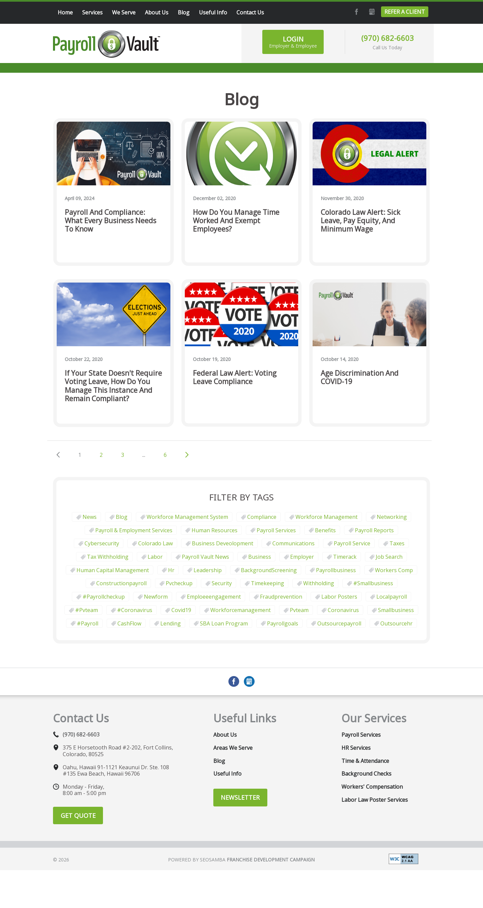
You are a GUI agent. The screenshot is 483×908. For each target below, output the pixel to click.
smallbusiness (396, 610)
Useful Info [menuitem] (213, 12)
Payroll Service (352, 543)
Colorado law (155, 543)
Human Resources (214, 530)
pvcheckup (179, 583)
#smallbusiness (373, 583)
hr (171, 570)
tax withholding (107, 556)
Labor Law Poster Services (374, 799)
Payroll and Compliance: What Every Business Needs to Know (110, 221)
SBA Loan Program (224, 623)
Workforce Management (327, 517)
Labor (155, 556)
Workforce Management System (187, 517)
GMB (371, 11)
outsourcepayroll (339, 623)
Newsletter (240, 797)
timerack (345, 556)
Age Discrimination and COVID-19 (359, 377)
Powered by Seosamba (241, 859)
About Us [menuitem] (156, 12)
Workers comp (394, 570)
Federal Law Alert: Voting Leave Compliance (234, 377)
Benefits (325, 530)
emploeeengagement (214, 596)
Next (187, 455)
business (259, 556)
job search (389, 556)
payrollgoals (282, 623)
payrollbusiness (336, 570)
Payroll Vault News (205, 556)
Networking (392, 517)
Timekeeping (267, 583)
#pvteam (86, 610)
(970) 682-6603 (387, 38)
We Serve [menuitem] (124, 12)
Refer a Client (404, 11)
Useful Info (227, 773)
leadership (208, 570)
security (222, 583)
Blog (121, 517)
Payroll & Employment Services (133, 530)
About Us (225, 734)
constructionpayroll (121, 583)
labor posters (339, 596)
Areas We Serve (233, 747)
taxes (397, 543)
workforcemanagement (240, 610)
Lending (170, 623)
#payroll (87, 623)
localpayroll (391, 596)
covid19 (181, 610)
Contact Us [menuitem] (250, 12)
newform (156, 596)
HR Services (356, 747)
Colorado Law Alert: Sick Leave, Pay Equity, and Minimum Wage (360, 221)
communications (293, 543)
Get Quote (78, 815)
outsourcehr (396, 623)
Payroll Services (276, 530)
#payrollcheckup (104, 596)
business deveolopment (222, 543)
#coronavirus (134, 610)
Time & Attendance (365, 761)
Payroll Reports (374, 530)
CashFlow (129, 623)
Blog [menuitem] (184, 12)
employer (302, 556)
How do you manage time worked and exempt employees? (236, 221)
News (90, 517)
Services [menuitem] (92, 12)
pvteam (299, 610)
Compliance (261, 517)
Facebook (355, 11)
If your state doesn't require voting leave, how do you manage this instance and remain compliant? (113, 386)
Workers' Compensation (372, 786)
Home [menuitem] (65, 12)
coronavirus (343, 610)
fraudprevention (281, 596)
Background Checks (366, 773)
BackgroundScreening (269, 570)
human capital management (112, 570)
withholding (318, 583)
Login (293, 42)
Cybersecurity (102, 543)
